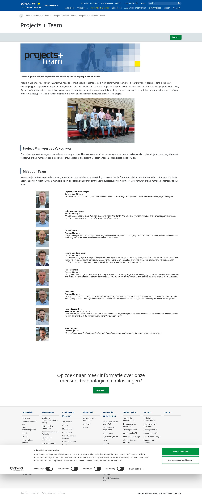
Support (167, 8)
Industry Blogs (155, 8)
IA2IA (105, 440)
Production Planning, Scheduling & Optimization (50, 461)
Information (67, 422)
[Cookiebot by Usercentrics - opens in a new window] (16, 493)
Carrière (118, 3)
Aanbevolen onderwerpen (135, 8)
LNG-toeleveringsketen (29, 428)
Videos (85, 427)
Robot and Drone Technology (109, 456)
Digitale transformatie (108, 445)
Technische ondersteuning (129, 419)
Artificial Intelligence (111, 450)
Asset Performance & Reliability (50, 433)
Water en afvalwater (30, 460)
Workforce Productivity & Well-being (49, 420)
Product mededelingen (68, 450)
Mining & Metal (27, 446)
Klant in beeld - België (131, 437)
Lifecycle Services (69, 442)
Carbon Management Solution (50, 468)
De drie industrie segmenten (109, 429)
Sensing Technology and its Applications (111, 462)
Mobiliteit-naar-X (28, 467)
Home (27, 15)
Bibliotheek (116, 8)
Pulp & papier (27, 453)
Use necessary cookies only (180, 484)
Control (65, 425)
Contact (176, 8)
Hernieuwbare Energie (27, 441)
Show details (135, 493)
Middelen (86, 424)
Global (143, 3)
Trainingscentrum (130, 430)
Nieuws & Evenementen (90, 3)
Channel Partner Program (129, 441)
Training (65, 454)
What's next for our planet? (110, 423)
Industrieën (69, 8)
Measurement (67, 429)
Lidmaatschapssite (131, 3)
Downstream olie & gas (29, 423)
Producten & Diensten (99, 8)
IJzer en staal (27, 456)
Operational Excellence (47, 439)
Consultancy (67, 432)
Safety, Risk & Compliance (47, 427)
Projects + (83, 15)
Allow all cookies (180, 476)
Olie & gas (26, 418)
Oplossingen (82, 8)
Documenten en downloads (89, 419)
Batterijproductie (28, 463)
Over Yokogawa (107, 3)
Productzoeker (129, 433)
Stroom (24, 437)
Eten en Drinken (28, 449)
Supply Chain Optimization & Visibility (48, 453)
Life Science (67, 445)
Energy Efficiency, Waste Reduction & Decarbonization (49, 445)
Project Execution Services (65, 15)
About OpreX (108, 433)
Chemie (25, 433)
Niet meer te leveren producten (70, 459)
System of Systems (110, 437)
